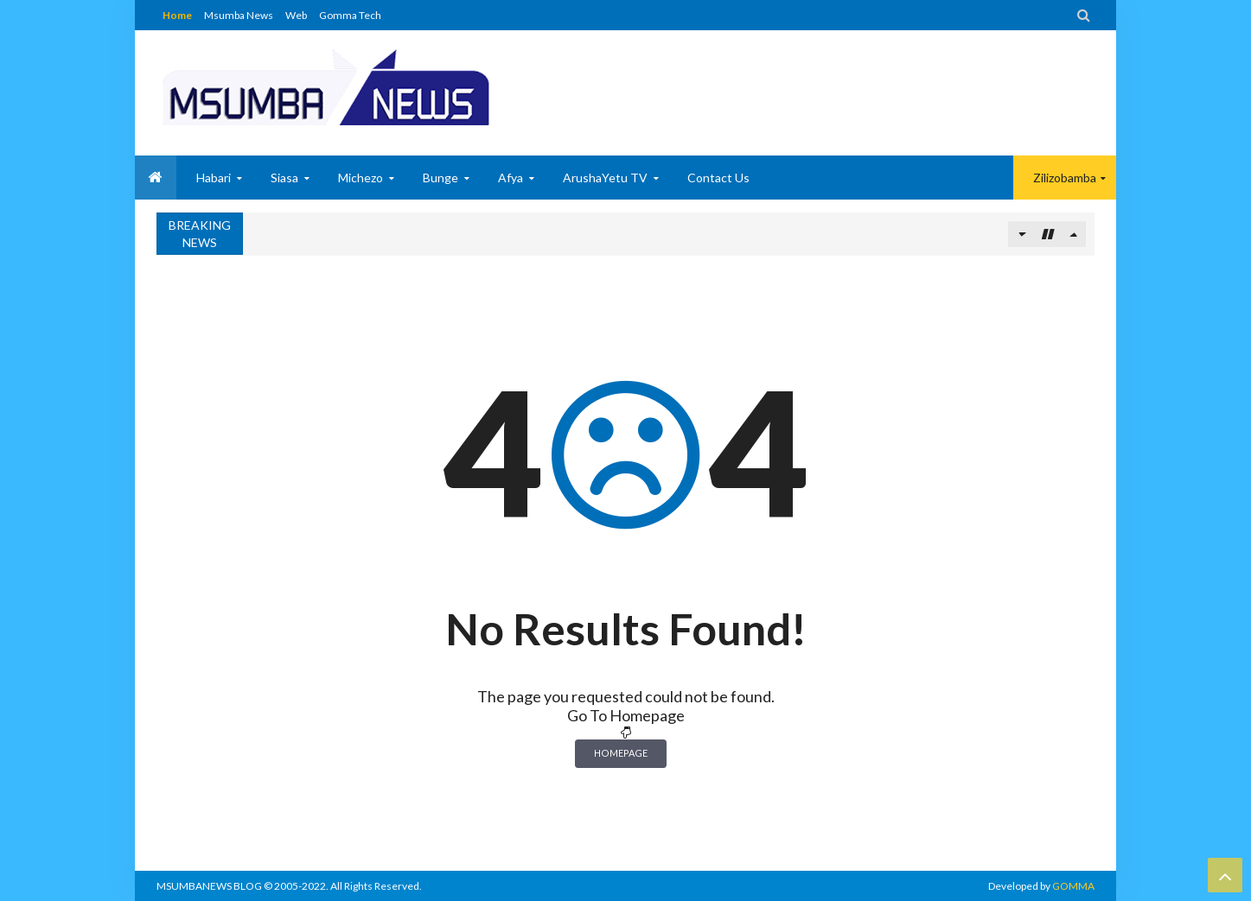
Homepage (621, 752)
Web (296, 15)
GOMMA (1073, 885)
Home (177, 15)
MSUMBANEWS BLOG (209, 885)
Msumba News (238, 15)
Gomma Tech (350, 15)
